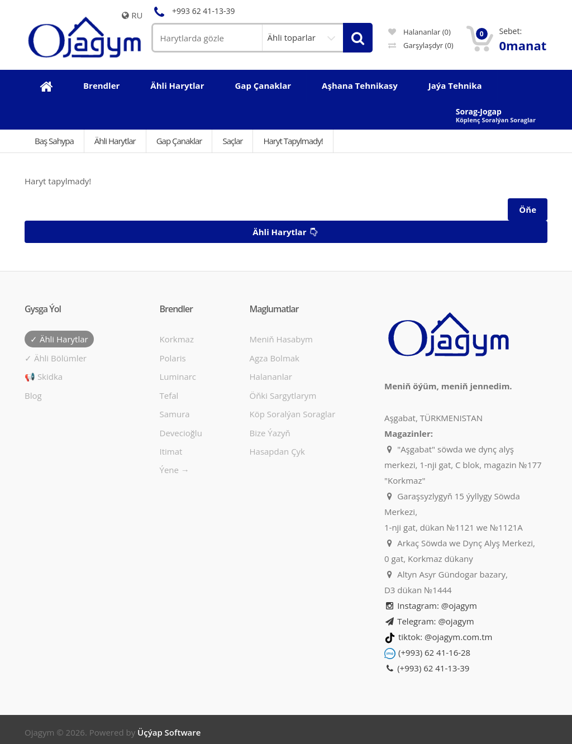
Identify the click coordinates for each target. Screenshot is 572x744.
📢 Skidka (44, 376)
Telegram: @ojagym (429, 621)
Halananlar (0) (419, 32)
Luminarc (178, 376)
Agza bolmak (274, 358)
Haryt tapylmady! (292, 140)
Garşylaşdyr (421, 45)
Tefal (169, 395)
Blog (33, 395)
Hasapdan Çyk (277, 451)
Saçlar (232, 140)
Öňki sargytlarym (282, 395)
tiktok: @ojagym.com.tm (445, 636)
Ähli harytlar (286, 232)
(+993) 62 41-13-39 (426, 668)
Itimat (171, 451)
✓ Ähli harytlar (59, 339)
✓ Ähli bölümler (56, 358)
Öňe (527, 209)
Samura (175, 413)
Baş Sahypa (54, 140)
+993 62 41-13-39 (193, 11)
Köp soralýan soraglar (292, 413)
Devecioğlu (181, 432)
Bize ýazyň (269, 432)
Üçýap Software (169, 732)
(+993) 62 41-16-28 (434, 652)
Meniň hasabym (280, 339)
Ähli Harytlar (115, 140)
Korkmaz (177, 339)
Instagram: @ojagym (430, 605)
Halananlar (270, 376)
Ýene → (174, 469)
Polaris (173, 358)
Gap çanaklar (179, 140)
